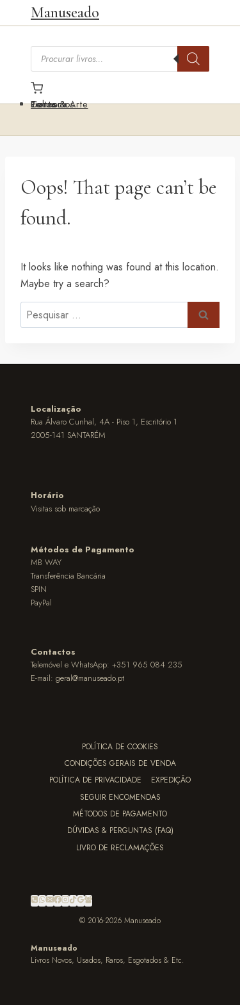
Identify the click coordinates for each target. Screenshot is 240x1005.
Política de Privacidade (95, 780)
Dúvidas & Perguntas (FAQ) (120, 830)
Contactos (52, 104)
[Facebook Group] (88, 901)
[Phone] (34, 901)
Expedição (171, 780)
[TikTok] (73, 901)
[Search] (193, 59)
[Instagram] (65, 901)
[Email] (50, 901)
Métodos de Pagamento (120, 814)
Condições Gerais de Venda (120, 763)
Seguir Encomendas (120, 797)
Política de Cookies (120, 746)
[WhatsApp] (42, 901)
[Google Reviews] (80, 901)
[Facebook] (57, 901)
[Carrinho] (120, 88)
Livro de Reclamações (120, 847)
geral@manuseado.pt (90, 678)
